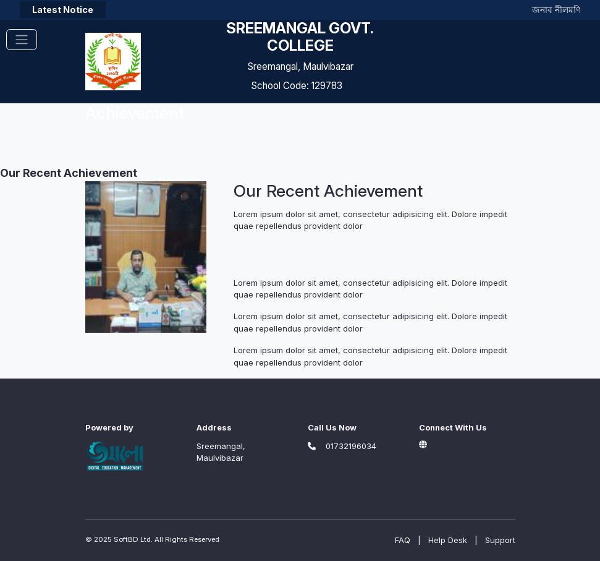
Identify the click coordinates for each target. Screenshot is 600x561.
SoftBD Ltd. (133, 539)
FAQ (402, 540)
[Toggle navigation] (21, 39)
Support (500, 540)
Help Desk (447, 540)
